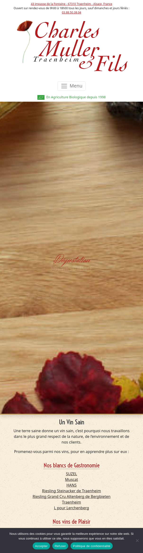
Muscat (71, 479)
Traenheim (71, 502)
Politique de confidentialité (91, 546)
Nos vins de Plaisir (71, 521)
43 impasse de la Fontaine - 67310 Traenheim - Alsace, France (71, 4)
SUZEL (71, 473)
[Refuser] (137, 540)
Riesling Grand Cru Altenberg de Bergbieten (71, 496)
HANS (71, 485)
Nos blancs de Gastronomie (71, 465)
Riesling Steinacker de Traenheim (71, 490)
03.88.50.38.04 (71, 12)
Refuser (60, 546)
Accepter (41, 546)
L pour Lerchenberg (71, 507)
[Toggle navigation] (71, 86)
